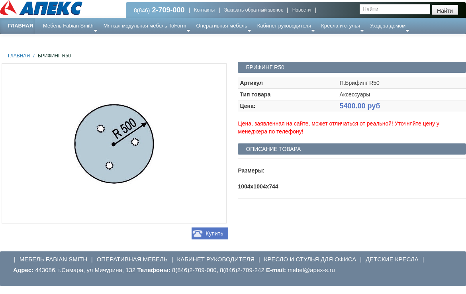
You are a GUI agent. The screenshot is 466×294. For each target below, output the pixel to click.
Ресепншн (86, 42)
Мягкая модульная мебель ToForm (145, 26)
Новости (301, 10)
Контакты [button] (204, 10)
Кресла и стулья (340, 26)
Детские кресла (392, 259)
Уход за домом (387, 26)
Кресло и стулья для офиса (310, 259)
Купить (214, 233)
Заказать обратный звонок (253, 10)
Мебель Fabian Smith (68, 26)
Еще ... (56, 42)
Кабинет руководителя (284, 26)
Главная (20, 26)
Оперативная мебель (221, 26)
